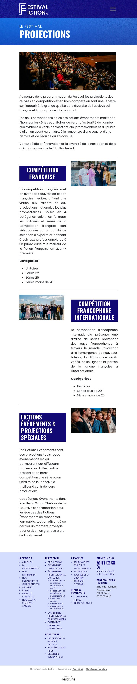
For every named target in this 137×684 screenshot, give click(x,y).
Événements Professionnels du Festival (57, 574)
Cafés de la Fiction (55, 599)
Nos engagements (30, 579)
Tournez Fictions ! (79, 583)
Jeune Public (81, 571)
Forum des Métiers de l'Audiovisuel (55, 625)
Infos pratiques (83, 602)
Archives (27, 587)
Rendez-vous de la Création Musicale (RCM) (57, 593)
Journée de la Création (81, 576)
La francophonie (30, 567)
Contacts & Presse (80, 598)
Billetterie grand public (55, 655)
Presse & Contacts (28, 595)
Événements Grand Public (55, 567)
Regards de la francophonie (57, 607)
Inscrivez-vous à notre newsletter (106, 573)
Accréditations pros (57, 649)
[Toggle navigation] (114, 9)
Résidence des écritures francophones (82, 565)
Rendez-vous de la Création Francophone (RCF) (57, 585)
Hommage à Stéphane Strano (28, 603)
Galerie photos (31, 584)
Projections (55, 562)
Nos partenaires (29, 573)
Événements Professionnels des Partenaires (57, 616)
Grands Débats (56, 604)
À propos (27, 562)
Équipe (26, 590)
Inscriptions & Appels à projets (56, 641)
